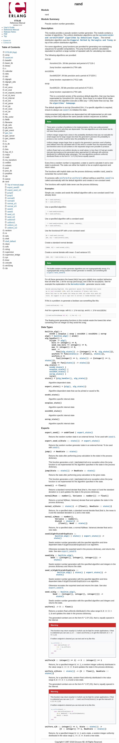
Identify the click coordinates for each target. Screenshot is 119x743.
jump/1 (10, 196)
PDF (5, 34)
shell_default (10, 241)
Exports (45, 428)
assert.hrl (9, 58)
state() (73, 354)
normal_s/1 (12, 204)
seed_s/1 (11, 214)
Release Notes (10, 32)
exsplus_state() (57, 370)
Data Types (47, 327)
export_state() (53, 387)
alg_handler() (52, 338)
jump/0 (10, 193)
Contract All (7, 43)
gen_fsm (8, 133)
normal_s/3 (12, 206)
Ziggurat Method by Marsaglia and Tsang (92, 40)
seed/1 (10, 209)
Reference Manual (11, 30)
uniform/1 (11, 222)
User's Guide (9, 27)
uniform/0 (11, 220)
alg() (48, 336)
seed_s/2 (11, 217)
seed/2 (10, 212)
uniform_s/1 (12, 225)
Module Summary (50, 19)
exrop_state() (56, 374)
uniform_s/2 (12, 228)
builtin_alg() (52, 332)
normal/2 (11, 201)
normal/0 (11, 198)
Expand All (6, 40)
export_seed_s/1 (14, 190)
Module (45, 10)
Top (5, 36)
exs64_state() (56, 367)
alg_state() (68, 352)
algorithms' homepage (64, 103)
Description (47, 28)
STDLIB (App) (11, 52)
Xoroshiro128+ (78, 284)
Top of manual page (15, 185)
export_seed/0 (13, 187)
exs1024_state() (57, 372)
